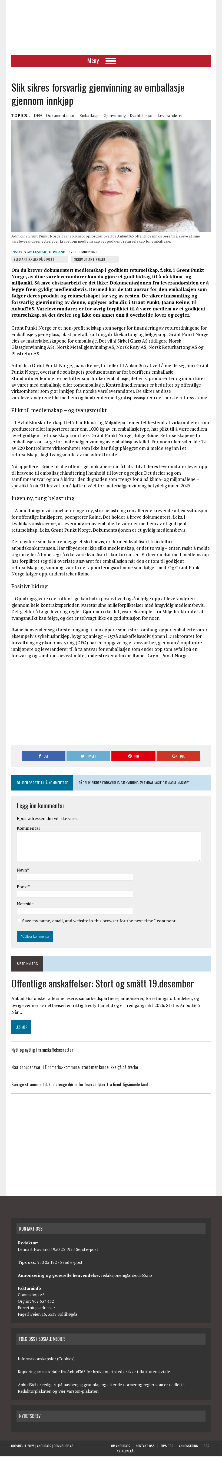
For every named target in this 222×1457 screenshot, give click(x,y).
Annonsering (188, 1446)
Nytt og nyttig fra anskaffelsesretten (42, 1050)
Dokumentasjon (60, 116)
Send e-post (87, 1250)
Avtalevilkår (126, 1451)
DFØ (38, 116)
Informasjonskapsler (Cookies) (46, 1359)
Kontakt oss (145, 1446)
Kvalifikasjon (141, 116)
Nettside (24, 904)
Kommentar (28, 829)
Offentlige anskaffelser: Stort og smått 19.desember (102, 984)
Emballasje (89, 116)
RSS (206, 1446)
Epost (22, 887)
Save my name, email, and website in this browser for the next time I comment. (99, 921)
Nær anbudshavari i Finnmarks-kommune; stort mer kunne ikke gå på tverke (74, 1068)
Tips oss (166, 1446)
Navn (21, 870)
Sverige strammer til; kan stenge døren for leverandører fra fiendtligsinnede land (79, 1085)
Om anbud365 (120, 1446)
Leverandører (170, 116)
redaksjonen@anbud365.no (126, 1276)
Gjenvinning (114, 116)
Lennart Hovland (49, 253)
